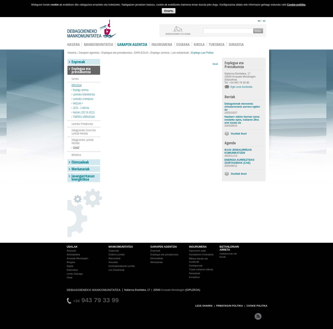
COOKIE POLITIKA (257, 305)
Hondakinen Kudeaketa (201, 254)
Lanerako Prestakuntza (82, 124)
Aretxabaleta (73, 254)
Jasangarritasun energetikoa (83, 177)
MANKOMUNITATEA (121, 246)
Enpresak (78, 61)
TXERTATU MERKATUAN (84, 117)
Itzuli (215, 64)
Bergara (71, 262)
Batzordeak (115, 258)
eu (259, 20)
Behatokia (76, 155)
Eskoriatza (72, 270)
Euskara (183, 44)
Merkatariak (80, 169)
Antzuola (71, 250)
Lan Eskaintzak (117, 270)
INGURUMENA (198, 246)
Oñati (69, 277)
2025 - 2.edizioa (81, 108)
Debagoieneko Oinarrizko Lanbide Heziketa (84, 131)
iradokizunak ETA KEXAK (177, 33)
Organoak (114, 250)
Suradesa (236, 44)
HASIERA (73, 44)
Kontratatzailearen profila (122, 266)
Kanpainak (194, 273)
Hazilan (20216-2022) (84, 112)
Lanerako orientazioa (83, 99)
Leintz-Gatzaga (75, 273)
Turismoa (217, 44)
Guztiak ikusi (239, 133)
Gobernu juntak (117, 254)
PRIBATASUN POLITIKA (229, 305)
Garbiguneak (196, 265)
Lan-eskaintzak (180, 52)
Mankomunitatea (98, 44)
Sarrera (75, 79)
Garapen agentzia (132, 44)
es (264, 20)
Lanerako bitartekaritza (84, 94)
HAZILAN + (78, 103)
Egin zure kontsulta (241, 86)
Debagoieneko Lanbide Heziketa (82, 141)
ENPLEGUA (141, 52)
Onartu (168, 10)
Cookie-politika (296, 4)
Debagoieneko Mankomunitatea (92, 28)
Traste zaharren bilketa (201, 269)
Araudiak (113, 262)
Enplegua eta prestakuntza (116, 52)
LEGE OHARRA (204, 305)
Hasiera (72, 52)
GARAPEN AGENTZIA (163, 246)
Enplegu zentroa (159, 52)
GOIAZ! (76, 148)
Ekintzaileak (80, 162)
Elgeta (70, 266)
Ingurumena (161, 44)
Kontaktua (194, 277)
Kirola (199, 44)
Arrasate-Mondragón (77, 258)
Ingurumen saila (197, 250)
